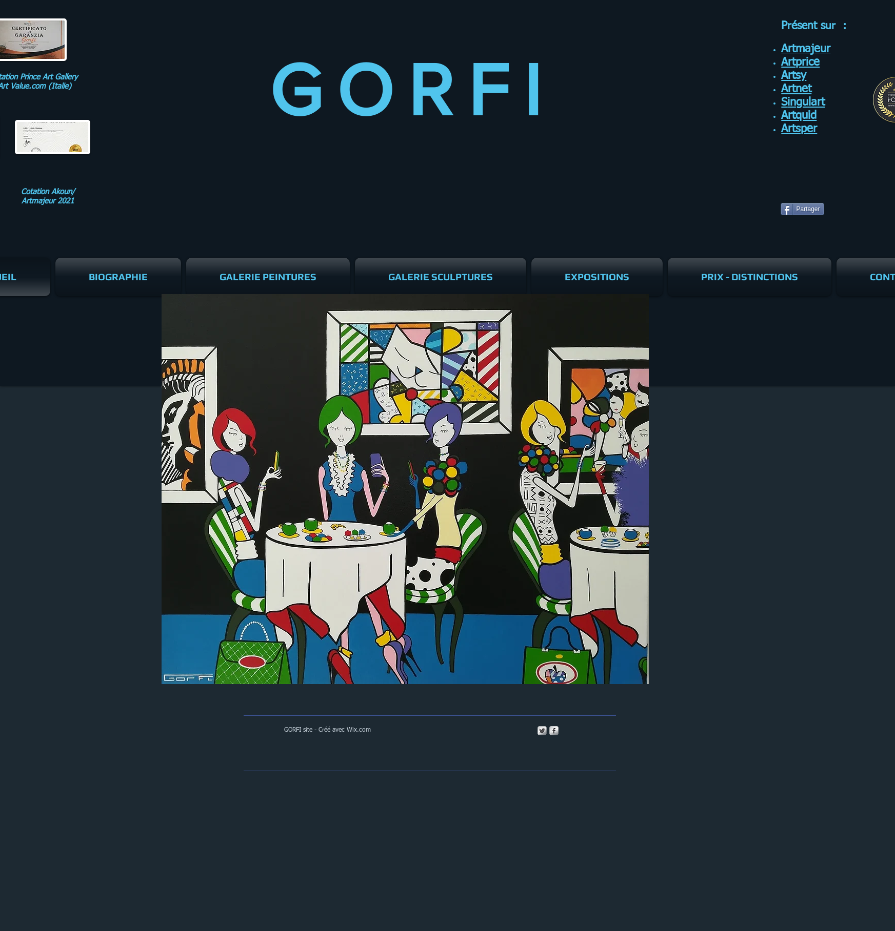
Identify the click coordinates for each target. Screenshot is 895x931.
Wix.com (359, 730)
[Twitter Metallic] (542, 730)
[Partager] (802, 209)
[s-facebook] (554, 730)
